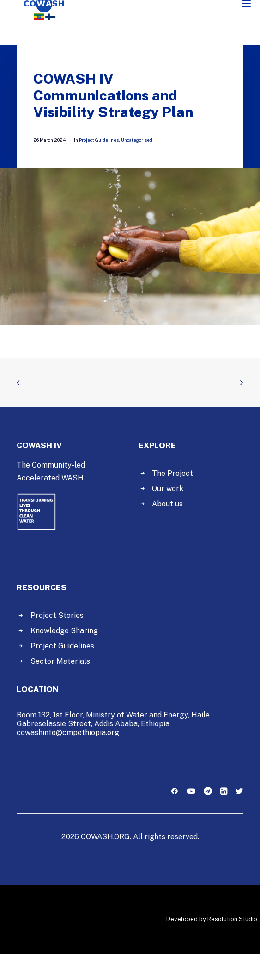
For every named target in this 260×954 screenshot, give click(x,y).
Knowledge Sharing (64, 630)
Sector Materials (60, 661)
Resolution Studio (232, 919)
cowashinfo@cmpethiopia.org (68, 732)
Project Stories (57, 615)
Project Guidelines (99, 140)
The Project (172, 473)
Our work (167, 488)
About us (167, 503)
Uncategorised (136, 140)
